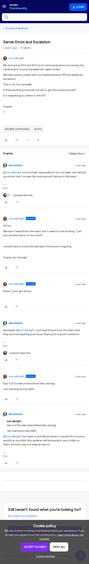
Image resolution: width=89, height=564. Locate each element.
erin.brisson (16, 165)
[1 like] (17, 353)
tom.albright (16, 58)
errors (38, 129)
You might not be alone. (22, 516)
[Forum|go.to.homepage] (18, 7)
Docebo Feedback (17, 28)
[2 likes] (18, 195)
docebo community (17, 129)
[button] (4, 7)
